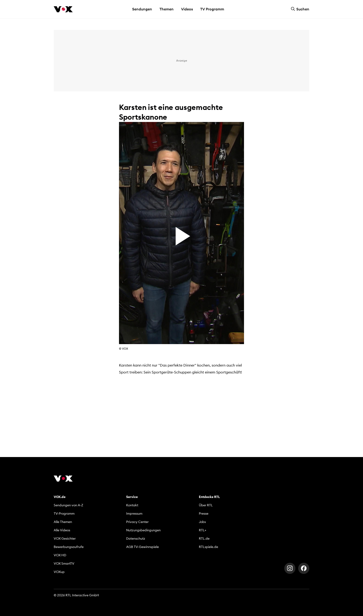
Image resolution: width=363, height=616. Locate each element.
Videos (187, 9)
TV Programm (212, 9)
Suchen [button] (300, 9)
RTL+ (202, 530)
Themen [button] (167, 9)
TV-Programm (64, 513)
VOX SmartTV (64, 563)
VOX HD (60, 555)
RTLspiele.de (208, 547)
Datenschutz (135, 538)
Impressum (134, 513)
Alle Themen (63, 522)
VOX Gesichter (65, 538)
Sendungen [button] (142, 9)
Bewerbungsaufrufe (69, 547)
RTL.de (204, 538)
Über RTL (206, 505)
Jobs (202, 522)
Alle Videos (62, 530)
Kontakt (132, 505)
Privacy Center (137, 522)
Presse (203, 513)
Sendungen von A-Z (68, 505)
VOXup (59, 572)
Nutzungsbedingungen (143, 530)
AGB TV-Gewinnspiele (142, 547)
